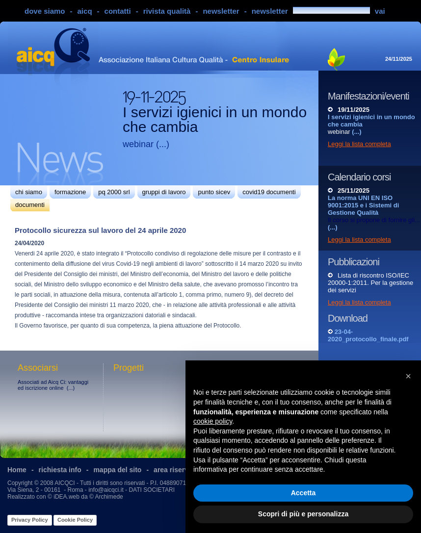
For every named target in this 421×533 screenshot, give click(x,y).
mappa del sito (117, 470)
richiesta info (60, 470)
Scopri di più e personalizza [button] (303, 514)
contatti (118, 11)
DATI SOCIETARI (152, 489)
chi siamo (28, 192)
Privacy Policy (29, 520)
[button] (408, 376)
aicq (85, 11)
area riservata (176, 470)
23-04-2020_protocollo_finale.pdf (368, 335)
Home (16, 470)
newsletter (221, 11)
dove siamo (45, 11)
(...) (162, 144)
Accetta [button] (303, 493)
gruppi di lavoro (164, 192)
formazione (70, 192)
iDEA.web (66, 496)
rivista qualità (167, 11)
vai (380, 11)
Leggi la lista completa (359, 144)
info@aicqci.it (106, 489)
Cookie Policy (75, 520)
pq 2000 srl (114, 192)
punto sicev (214, 192)
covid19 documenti (268, 192)
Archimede (109, 496)
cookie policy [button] (212, 421)
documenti (30, 204)
